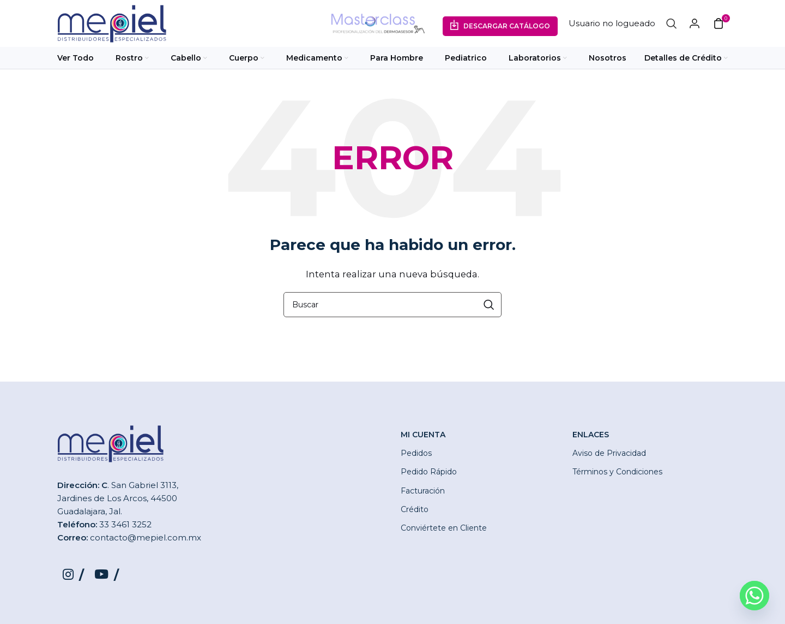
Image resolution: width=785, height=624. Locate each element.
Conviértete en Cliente (444, 529)
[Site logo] (111, 24)
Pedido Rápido (429, 474)
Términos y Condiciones (617, 474)
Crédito (414, 511)
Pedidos (416, 455)
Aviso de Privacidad (609, 455)
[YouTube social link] (108, 577)
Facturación (423, 492)
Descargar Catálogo (506, 27)
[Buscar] (672, 24)
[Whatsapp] (754, 595)
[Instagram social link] (73, 577)
